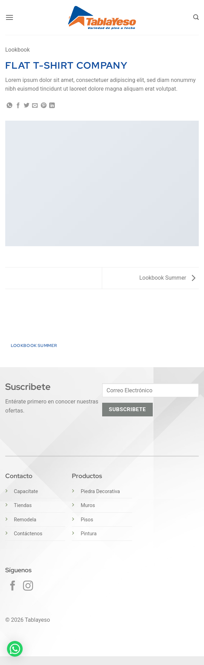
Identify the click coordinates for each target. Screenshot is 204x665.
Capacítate (26, 491)
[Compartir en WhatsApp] (9, 106)
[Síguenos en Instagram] (28, 586)
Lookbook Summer (167, 277)
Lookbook (17, 49)
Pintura (89, 534)
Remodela (25, 520)
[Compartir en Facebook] (18, 106)
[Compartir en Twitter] (26, 106)
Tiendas (23, 505)
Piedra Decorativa (100, 491)
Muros (88, 505)
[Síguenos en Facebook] (13, 586)
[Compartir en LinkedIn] (52, 106)
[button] (9, 17)
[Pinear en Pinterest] (43, 106)
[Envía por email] (35, 106)
